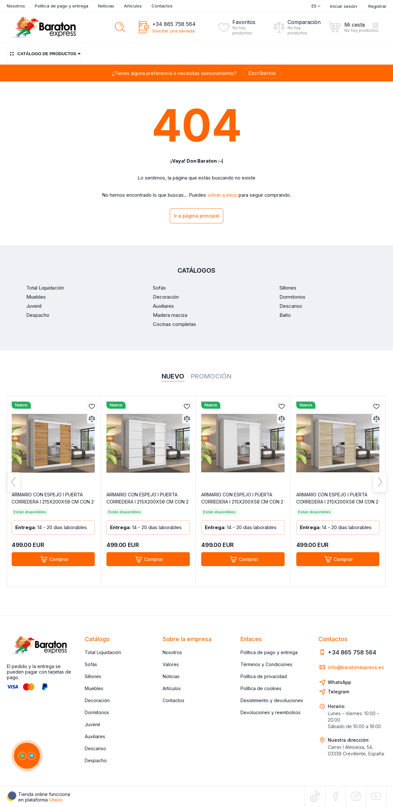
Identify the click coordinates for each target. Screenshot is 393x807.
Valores (171, 664)
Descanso (95, 748)
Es (316, 5)
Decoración (97, 700)
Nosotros (16, 5)
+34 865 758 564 (174, 24)
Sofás (91, 664)
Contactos (162, 5)
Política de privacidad (263, 676)
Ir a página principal (196, 216)
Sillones (93, 676)
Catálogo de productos (44, 54)
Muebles (94, 688)
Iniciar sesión (343, 6)
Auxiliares (95, 736)
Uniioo (56, 799)
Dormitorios (97, 712)
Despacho (96, 761)
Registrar (377, 6)
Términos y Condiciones (266, 664)
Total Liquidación (103, 652)
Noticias (106, 5)
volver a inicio (222, 195)
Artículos (133, 5)
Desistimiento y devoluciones (271, 700)
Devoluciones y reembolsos (270, 712)
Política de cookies (260, 688)
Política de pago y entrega (61, 5)
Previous (13, 486)
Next (380, 486)
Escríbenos (262, 73)
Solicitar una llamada (173, 30)
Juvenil (92, 724)
